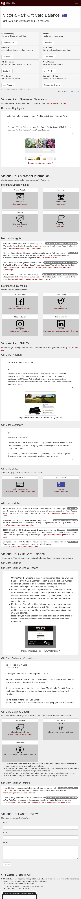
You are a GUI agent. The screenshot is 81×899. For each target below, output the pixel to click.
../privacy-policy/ (61, 226)
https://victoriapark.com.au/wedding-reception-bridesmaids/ (30, 279)
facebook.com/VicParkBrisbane (20, 309)
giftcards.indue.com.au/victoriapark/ (20, 734)
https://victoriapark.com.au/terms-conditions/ (19, 793)
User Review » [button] (8, 85)
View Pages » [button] (49, 57)
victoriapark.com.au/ (20, 204)
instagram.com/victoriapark (20, 331)
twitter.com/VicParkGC (61, 309)
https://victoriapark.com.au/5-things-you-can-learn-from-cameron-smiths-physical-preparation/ (37, 802)
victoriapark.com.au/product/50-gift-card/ (20, 491)
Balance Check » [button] (9, 43)
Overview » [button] (48, 43)
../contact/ (20, 226)
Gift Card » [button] (7, 71)
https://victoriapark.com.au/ (56, 103)
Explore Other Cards (61, 491)
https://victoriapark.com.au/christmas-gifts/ (18, 525)
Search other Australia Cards (68, 91)
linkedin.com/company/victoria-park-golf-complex (61, 331)
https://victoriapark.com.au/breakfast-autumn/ (25, 248)
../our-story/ (61, 204)
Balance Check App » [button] (52, 85)
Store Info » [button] (7, 57)
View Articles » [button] (49, 71)
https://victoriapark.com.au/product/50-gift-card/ (20, 547)
